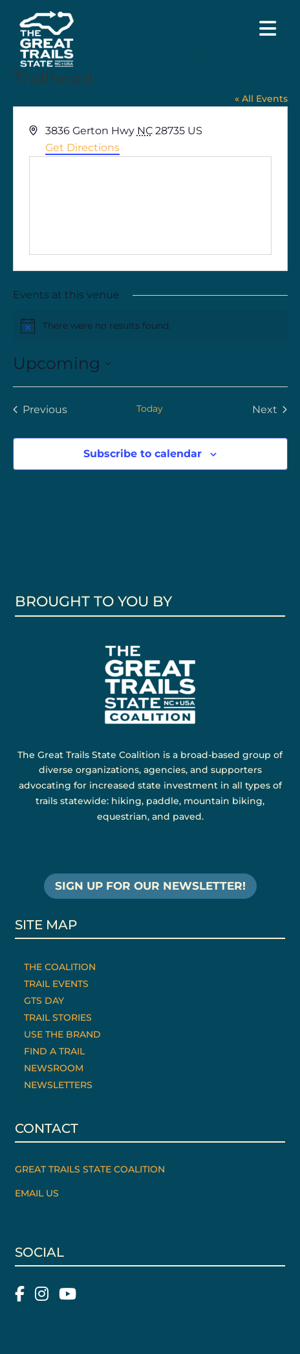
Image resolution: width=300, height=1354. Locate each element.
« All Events (261, 98)
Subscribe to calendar (142, 453)
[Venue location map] (150, 205)
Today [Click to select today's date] (149, 408)
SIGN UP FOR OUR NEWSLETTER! (150, 885)
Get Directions (82, 147)
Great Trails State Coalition (90, 1169)
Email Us (37, 1193)
